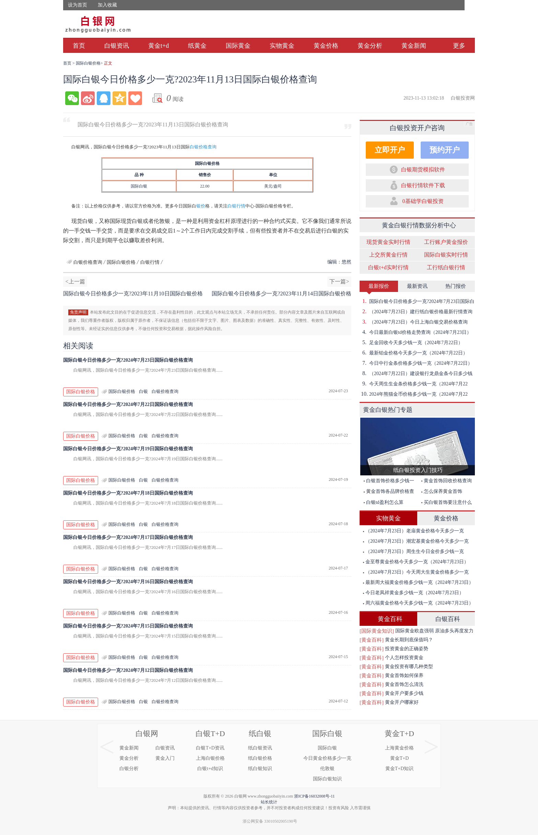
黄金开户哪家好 (402, 702)
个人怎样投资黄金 (404, 657)
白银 (143, 391)
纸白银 (260, 733)
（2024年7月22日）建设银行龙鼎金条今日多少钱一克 (416, 373)
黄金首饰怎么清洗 (404, 684)
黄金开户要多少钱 (404, 693)
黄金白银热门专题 (387, 409)
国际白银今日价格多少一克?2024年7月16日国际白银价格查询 (128, 581)
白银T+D (210, 733)
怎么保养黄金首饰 (441, 491)
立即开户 (390, 150)
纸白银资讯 (260, 748)
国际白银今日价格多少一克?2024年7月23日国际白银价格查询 (128, 360)
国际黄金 (238, 45)
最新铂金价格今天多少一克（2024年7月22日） (414, 353)
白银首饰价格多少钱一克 (387, 482)
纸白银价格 (260, 758)
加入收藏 (107, 5)
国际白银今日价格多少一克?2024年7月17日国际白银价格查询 (128, 537)
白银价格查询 (203, 146)
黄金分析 (370, 45)
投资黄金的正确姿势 (406, 648)
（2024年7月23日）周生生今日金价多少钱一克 (413, 551)
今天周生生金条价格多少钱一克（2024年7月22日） (414, 384)
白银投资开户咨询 (417, 128)
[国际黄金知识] (377, 631)
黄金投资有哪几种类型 (409, 666)
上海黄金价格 (399, 748)
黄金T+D (399, 733)
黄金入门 (165, 758)
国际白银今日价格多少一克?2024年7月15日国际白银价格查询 (128, 626)
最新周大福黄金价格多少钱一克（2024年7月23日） (418, 582)
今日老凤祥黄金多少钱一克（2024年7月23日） (413, 592)
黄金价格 (326, 45)
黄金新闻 (413, 45)
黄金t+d (158, 45)
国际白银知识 (327, 778)
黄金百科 (390, 619)
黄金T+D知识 (399, 768)
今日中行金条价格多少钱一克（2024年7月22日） (416, 363)
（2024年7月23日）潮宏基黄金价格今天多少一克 (416, 541)
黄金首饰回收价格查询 (446, 480)
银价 (200, 205)
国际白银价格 (88, 63)
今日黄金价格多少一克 (327, 758)
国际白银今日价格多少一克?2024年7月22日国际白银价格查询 (128, 404)
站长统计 (269, 802)
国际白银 (327, 733)
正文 (108, 63)
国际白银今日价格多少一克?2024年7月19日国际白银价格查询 (128, 448)
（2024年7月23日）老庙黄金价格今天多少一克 (413, 530)
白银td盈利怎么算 (384, 502)
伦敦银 (327, 768)
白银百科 (447, 619)
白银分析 (129, 768)
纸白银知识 (260, 768)
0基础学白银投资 (423, 201)
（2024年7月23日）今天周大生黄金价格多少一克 (416, 572)
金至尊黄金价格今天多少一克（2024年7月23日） (416, 561)
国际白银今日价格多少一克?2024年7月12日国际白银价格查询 (128, 670)
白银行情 (236, 205)
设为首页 (77, 5)
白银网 (147, 733)
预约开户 (445, 150)
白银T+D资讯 (210, 748)
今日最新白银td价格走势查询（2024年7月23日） (415, 332)
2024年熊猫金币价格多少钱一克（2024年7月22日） (414, 394)
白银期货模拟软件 (423, 169)
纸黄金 (197, 45)
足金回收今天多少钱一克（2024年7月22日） (411, 342)
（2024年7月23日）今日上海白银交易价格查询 (414, 322)
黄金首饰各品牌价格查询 (387, 493)
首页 (79, 45)
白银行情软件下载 (423, 185)
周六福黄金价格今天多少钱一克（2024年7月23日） (418, 603)
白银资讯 (116, 45)
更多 (459, 45)
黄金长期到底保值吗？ (409, 639)
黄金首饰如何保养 (404, 675)
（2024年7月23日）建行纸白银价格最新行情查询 (416, 311)
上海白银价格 (210, 758)
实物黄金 (282, 45)
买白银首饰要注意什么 (446, 502)
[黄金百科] (372, 640)
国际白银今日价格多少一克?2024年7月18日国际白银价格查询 (128, 493)
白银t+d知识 (210, 768)
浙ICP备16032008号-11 (314, 796)
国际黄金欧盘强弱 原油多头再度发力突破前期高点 (434, 631)
